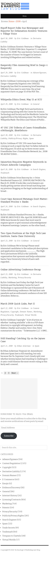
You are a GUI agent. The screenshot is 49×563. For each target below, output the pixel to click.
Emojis (5, 483)
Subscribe (9, 436)
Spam (31, 138)
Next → (15, 373)
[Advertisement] (19, 393)
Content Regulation (11, 463)
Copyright (14, 312)
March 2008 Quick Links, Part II (18, 303)
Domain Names (26, 312)
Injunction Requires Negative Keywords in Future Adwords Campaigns (24, 163)
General (36, 104)
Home (11, 21)
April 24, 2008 (7, 206)
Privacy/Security (24, 277)
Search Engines (39, 169)
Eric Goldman (23, 38)
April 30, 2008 (7, 38)
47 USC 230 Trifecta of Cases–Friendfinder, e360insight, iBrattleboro (24, 129)
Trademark (5, 173)
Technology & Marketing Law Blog (27, 550)
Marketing (12, 277)
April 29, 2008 (7, 73)
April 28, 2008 (7, 135)
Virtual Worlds (31, 315)
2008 (18, 21)
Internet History (9, 495)
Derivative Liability (8, 76)
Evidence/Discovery (11, 487)
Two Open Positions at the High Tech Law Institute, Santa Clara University (23, 235)
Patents (5, 507)
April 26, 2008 (7, 169)
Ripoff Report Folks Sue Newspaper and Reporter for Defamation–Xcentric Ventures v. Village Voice (24, 31)
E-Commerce (8, 479)
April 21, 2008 (7, 346)
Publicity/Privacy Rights (18, 138)
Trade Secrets (8, 528)
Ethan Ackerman (24, 346)
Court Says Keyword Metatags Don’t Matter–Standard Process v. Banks (24, 200)
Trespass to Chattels (11, 536)
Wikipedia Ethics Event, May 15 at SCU (21, 99)
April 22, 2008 (7, 308)
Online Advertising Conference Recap (21, 269)
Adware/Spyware (39, 73)
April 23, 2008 (7, 241)
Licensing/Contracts (11, 499)
